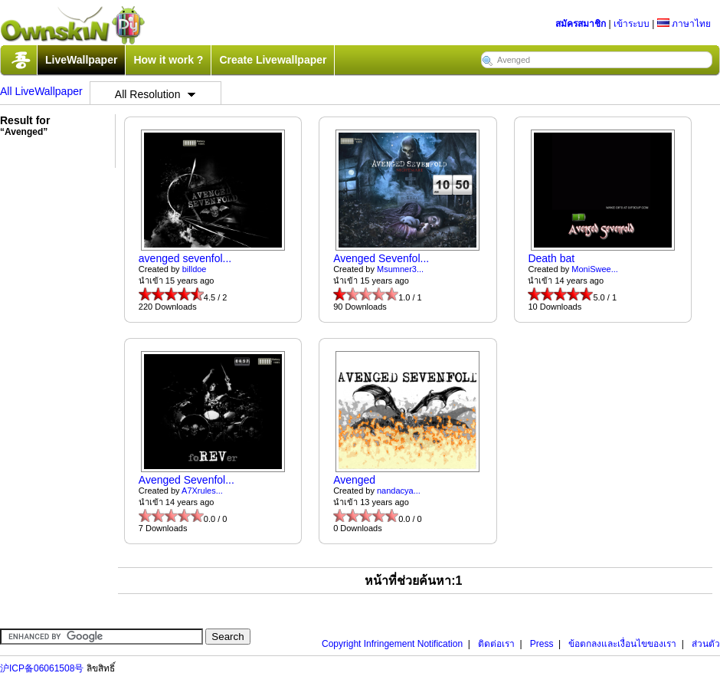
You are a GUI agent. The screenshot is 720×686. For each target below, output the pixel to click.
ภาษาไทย (684, 23)
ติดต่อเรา (496, 643)
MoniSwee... (594, 269)
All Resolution (155, 94)
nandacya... (399, 490)
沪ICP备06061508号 (41, 668)
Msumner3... (400, 269)
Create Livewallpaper (272, 60)
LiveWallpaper (81, 60)
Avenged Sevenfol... (381, 258)
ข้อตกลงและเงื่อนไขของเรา (622, 643)
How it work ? (168, 60)
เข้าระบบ (632, 23)
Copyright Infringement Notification (392, 643)
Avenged (354, 480)
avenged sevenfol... (185, 258)
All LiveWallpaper (41, 91)
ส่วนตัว (706, 643)
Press (542, 643)
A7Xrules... (202, 490)
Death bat (551, 258)
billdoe (194, 269)
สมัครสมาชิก (580, 23)
